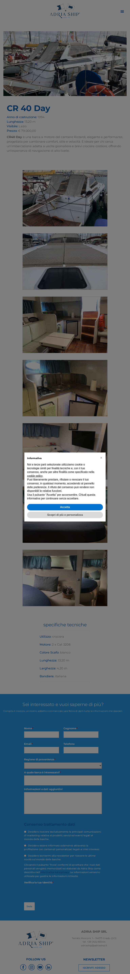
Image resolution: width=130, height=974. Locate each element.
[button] (101, 458)
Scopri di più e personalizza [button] (65, 514)
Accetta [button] (65, 507)
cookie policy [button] (34, 475)
